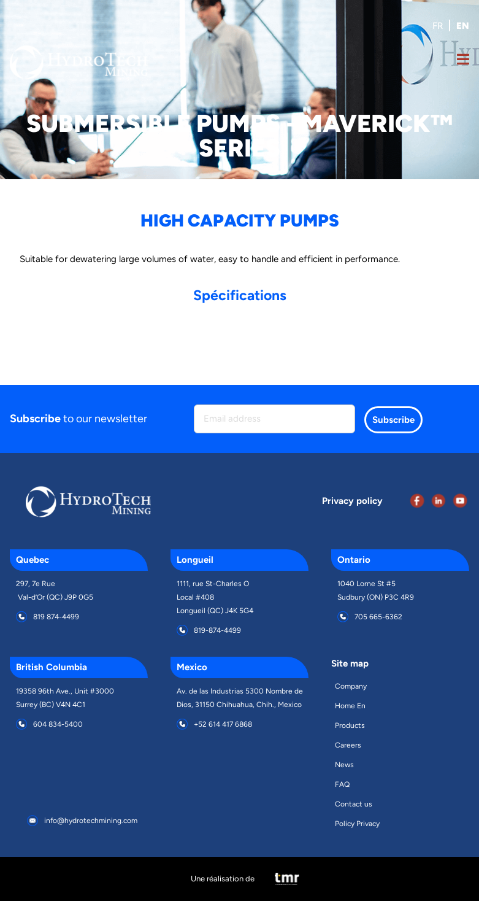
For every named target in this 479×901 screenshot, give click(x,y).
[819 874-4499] (21, 616)
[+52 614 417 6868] (182, 724)
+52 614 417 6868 (223, 724)
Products (350, 725)
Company (351, 686)
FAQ (342, 784)
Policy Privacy (357, 823)
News (344, 764)
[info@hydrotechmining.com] (32, 820)
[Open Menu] (463, 61)
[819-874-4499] (182, 630)
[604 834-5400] (21, 724)
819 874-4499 (56, 617)
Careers (348, 745)
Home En (350, 706)
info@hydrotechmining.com (90, 820)
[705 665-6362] (342, 616)
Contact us (353, 804)
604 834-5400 (58, 724)
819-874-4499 (217, 630)
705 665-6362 (378, 617)
